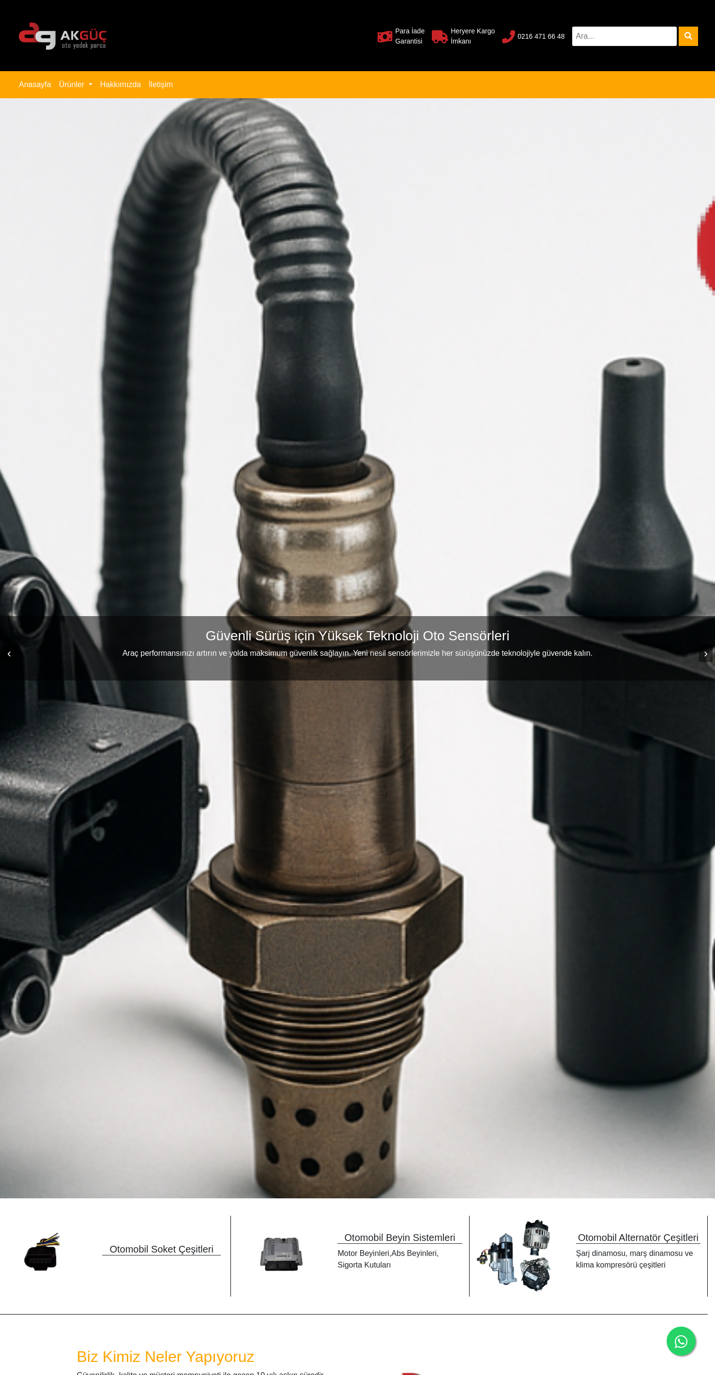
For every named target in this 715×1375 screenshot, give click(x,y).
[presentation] (9, 653)
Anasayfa (37, 83)
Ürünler (73, 84)
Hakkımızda (120, 84)
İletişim (161, 84)
